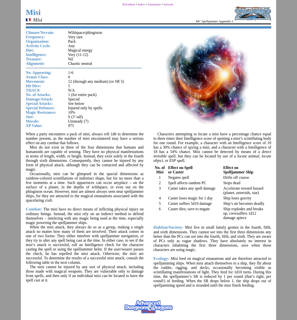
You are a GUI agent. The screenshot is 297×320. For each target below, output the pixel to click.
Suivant (168, 4)
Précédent (128, 4)
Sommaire (154, 4)
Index (141, 4)
